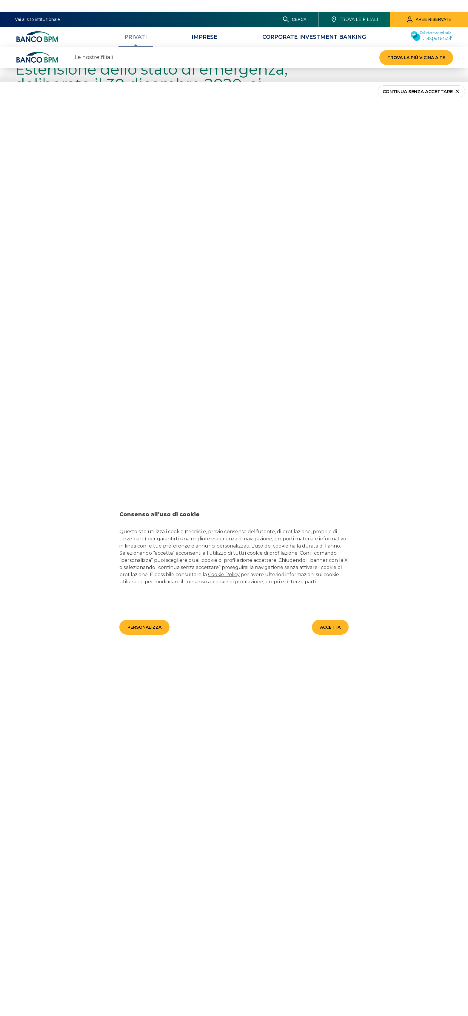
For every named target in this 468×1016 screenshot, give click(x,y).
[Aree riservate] (429, 7)
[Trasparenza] (432, 27)
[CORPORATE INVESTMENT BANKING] (314, 25)
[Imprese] (204, 25)
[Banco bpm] (37, 25)
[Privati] (135, 25)
